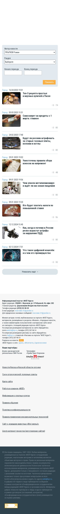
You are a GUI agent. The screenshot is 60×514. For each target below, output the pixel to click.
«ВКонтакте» (29, 343)
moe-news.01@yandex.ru (24, 311)
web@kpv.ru (47, 479)
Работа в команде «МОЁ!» (13, 388)
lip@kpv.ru (10, 335)
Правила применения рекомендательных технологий (25, 417)
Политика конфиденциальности (16, 410)
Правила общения (10, 403)
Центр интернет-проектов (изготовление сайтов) (23, 431)
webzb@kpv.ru (12, 330)
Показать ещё (30, 272)
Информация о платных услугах (16, 395)
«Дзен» (21, 343)
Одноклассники (40, 343)
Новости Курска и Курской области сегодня (21, 367)
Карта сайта (7, 381)
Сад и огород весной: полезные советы (19, 374)
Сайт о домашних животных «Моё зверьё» (20, 424)
